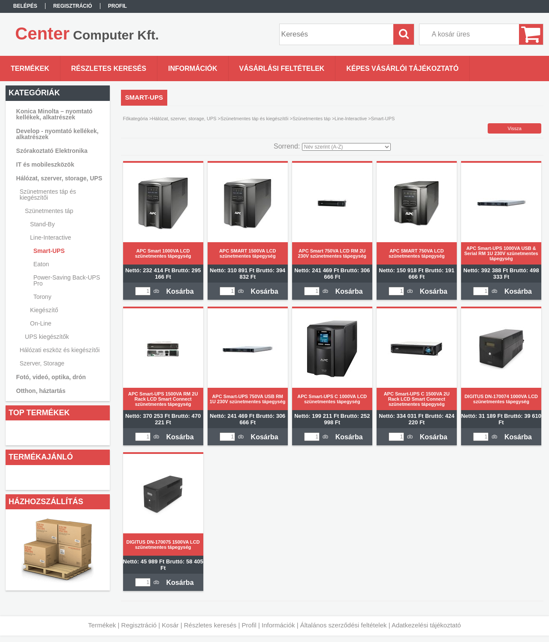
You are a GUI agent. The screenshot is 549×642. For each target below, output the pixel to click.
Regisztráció (139, 625)
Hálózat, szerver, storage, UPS (184, 118)
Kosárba (180, 291)
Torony (42, 296)
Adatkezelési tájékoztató (426, 625)
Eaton (41, 264)
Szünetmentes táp (312, 118)
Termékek (102, 625)
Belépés (25, 6)
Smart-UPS (49, 250)
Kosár (170, 625)
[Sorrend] (346, 147)
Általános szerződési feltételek (343, 625)
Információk (278, 625)
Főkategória (135, 118)
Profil (249, 625)
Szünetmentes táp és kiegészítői (254, 118)
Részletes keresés (210, 625)
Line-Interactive (351, 118)
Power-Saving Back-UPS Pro (66, 280)
